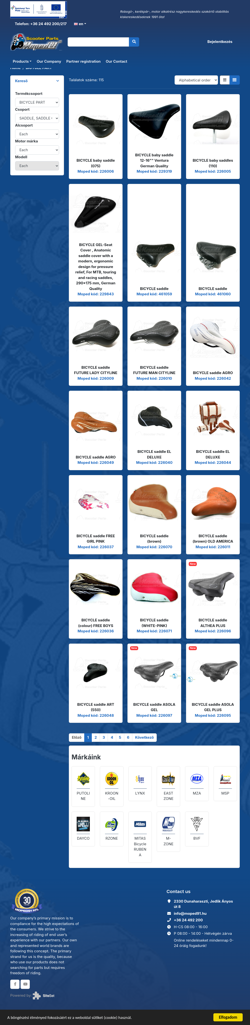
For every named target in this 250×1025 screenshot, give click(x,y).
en (78, 23)
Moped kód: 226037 (96, 547)
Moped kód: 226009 (96, 378)
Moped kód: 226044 (213, 462)
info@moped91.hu (190, 913)
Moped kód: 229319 (154, 171)
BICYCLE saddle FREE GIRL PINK (95, 539)
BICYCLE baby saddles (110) (213, 163)
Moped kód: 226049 (96, 462)
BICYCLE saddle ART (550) (95, 707)
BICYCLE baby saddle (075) (96, 163)
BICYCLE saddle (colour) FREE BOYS (95, 623)
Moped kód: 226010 (154, 378)
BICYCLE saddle (154, 288)
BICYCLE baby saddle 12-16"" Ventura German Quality (154, 160)
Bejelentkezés (220, 41)
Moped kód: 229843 (96, 294)
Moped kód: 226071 (154, 631)
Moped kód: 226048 (96, 715)
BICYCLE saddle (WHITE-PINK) (154, 623)
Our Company (49, 61)
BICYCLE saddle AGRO (213, 372)
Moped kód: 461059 (154, 294)
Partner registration (83, 61)
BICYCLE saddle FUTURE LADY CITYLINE (95, 370)
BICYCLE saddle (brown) (154, 539)
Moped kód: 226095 (213, 715)
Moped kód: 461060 (213, 294)
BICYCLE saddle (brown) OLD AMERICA (213, 539)
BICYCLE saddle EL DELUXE (154, 454)
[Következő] (144, 737)
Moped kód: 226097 (154, 715)
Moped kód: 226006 (96, 171)
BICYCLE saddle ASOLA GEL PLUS (213, 707)
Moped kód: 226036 (96, 631)
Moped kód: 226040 (154, 462)
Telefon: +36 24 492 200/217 (40, 23)
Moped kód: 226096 (213, 631)
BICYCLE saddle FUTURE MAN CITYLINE (154, 370)
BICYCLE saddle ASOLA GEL (154, 707)
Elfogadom (228, 1017)
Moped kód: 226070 (154, 547)
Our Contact (116, 61)
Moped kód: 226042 (213, 378)
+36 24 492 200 (188, 920)
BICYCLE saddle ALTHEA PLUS (213, 623)
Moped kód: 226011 (213, 547)
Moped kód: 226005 (213, 171)
